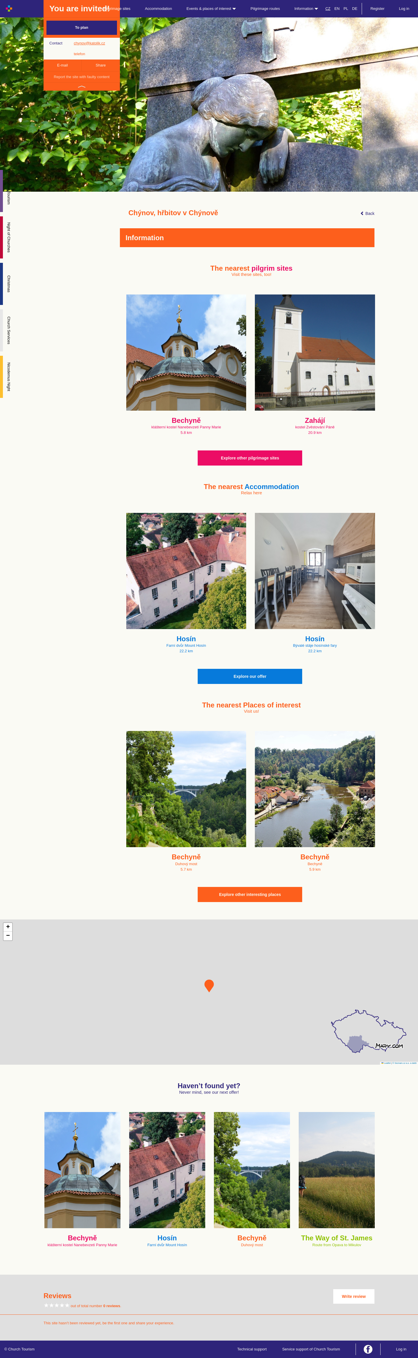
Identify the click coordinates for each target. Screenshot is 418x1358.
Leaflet (386, 1063)
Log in (404, 8)
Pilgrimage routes (265, 8)
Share (101, 65)
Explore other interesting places (250, 894)
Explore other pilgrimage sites (250, 458)
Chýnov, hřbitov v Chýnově (173, 213)
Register (377, 8)
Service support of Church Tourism (311, 1349)
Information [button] (306, 8)
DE (354, 8)
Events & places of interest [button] (211, 8)
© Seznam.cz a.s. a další (404, 1063)
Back (367, 213)
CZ (327, 8)
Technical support (251, 1349)
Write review (354, 1296)
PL (346, 8)
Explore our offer (250, 676)
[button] (209, 986)
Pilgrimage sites (117, 8)
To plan (81, 27)
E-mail (62, 65)
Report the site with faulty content (81, 77)
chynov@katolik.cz (89, 43)
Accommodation (158, 8)
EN (337, 8)
